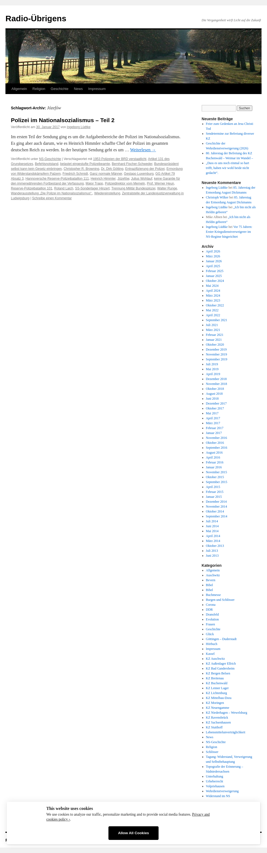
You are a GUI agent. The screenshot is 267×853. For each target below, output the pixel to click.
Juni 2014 (212, 526)
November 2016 (216, 438)
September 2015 (216, 482)
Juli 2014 (212, 521)
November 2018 (216, 384)
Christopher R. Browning (81, 169)
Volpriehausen (215, 786)
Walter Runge (167, 188)
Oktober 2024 (215, 281)
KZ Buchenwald (216, 683)
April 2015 (213, 487)
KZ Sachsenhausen (218, 722)
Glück (210, 634)
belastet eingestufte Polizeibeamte (85, 164)
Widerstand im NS (218, 796)
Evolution (212, 619)
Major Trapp (94, 183)
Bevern (211, 580)
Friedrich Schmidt (75, 174)
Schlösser (212, 752)
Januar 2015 (214, 497)
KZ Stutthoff (214, 727)
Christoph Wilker (217, 197)
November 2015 (216, 472)
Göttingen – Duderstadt (221, 639)
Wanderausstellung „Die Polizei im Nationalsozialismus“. (51, 193)
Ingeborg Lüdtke (78, 127)
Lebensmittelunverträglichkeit (225, 732)
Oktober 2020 (215, 344)
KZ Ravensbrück (217, 717)
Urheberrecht (214, 781)
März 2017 (213, 423)
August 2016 (214, 452)
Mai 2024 (212, 286)
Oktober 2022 (215, 305)
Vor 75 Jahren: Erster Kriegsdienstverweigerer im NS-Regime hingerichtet (229, 232)
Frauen (210, 624)
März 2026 (213, 256)
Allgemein (19, 89)
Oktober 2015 (215, 477)
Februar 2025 (214, 271)
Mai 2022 (212, 310)
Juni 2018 (212, 398)
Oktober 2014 (215, 511)
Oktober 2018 (215, 389)
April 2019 (213, 374)
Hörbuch (211, 644)
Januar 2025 (214, 276)
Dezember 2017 (216, 403)
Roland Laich (63, 188)
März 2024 (213, 295)
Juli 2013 (212, 551)
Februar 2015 (214, 492)
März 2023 (213, 300)
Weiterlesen (143, 149)
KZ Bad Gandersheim (220, 668)
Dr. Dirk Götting (112, 169)
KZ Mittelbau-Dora (219, 698)
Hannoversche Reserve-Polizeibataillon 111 (57, 178)
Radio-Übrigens (35, 18)
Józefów (123, 178)
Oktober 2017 (215, 408)
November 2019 (216, 354)
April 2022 (213, 315)
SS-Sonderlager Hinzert (92, 188)
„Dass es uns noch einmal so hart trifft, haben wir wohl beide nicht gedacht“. (227, 168)
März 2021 (213, 330)
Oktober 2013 (215, 546)
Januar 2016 (214, 467)
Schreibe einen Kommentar (52, 198)
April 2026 (213, 251)
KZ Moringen (215, 703)
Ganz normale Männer (106, 174)
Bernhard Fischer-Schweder (132, 164)
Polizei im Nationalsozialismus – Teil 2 (62, 120)
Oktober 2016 (215, 443)
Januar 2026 (214, 261)
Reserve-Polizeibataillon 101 (31, 188)
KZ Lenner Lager (217, 688)
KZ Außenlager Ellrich (221, 663)
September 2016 (216, 448)
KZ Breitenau (215, 678)
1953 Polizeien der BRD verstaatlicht (119, 159)
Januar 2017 (214, 433)
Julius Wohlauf (141, 178)
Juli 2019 (212, 364)
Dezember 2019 (216, 349)
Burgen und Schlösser (220, 600)
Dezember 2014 (216, 502)
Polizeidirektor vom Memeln (125, 183)
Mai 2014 (212, 531)
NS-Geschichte (50, 159)
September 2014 (216, 516)
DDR (209, 609)
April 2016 (213, 457)
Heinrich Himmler (103, 178)
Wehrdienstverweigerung (222, 791)
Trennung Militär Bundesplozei (133, 188)
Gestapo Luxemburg (139, 174)
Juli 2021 (212, 325)
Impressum (97, 89)
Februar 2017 (214, 428)
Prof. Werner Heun (160, 183)
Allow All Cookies (133, 833)
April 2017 (213, 418)
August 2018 (214, 394)
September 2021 (216, 320)
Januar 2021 (214, 340)
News (78, 89)
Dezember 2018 (216, 379)
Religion (38, 89)
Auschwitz (213, 575)
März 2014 (213, 541)
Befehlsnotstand (46, 164)
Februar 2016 (214, 462)
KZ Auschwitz (215, 659)
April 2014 (213, 536)
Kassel (210, 654)
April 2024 (213, 291)
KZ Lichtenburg (216, 693)
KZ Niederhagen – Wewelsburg (226, 713)
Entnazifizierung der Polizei (145, 169)
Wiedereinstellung (107, 193)
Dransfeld (212, 614)
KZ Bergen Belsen (218, 673)
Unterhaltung (214, 776)
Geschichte (59, 89)
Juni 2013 (212, 555)
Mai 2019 (212, 369)
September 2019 (216, 359)
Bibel (209, 585)
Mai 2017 (212, 413)
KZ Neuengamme (217, 708)
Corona (211, 605)
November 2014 (216, 506)
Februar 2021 (214, 335)
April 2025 (213, 266)
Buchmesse (213, 595)
